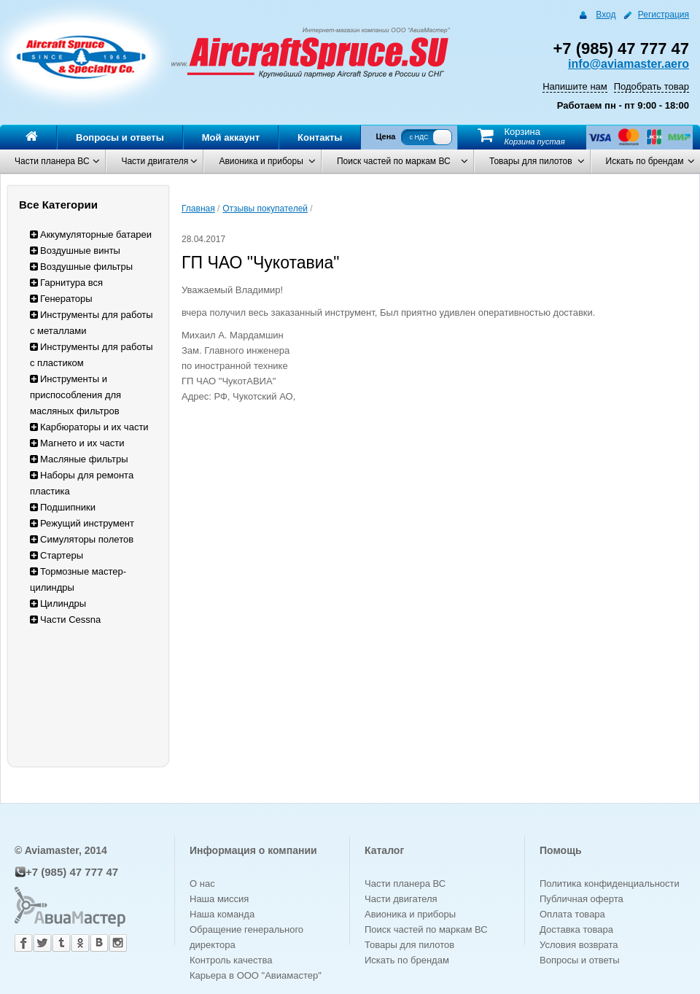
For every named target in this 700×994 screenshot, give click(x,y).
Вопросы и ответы (120, 137)
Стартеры (56, 555)
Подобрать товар (651, 86)
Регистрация (663, 14)
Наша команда (222, 914)
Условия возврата (579, 944)
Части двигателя (154, 161)
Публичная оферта (581, 898)
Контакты (320, 137)
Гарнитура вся (66, 282)
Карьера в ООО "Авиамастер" (256, 975)
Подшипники (63, 507)
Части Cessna (65, 619)
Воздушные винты (75, 250)
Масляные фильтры (79, 459)
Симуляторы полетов (81, 539)
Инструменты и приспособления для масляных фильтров (75, 394)
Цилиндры (58, 603)
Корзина (522, 131)
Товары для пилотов (530, 161)
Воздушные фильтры (81, 266)
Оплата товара (572, 914)
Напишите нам (574, 86)
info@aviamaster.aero (628, 64)
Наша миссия (219, 898)
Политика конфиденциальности (610, 883)
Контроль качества (231, 960)
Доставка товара (576, 929)
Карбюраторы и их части (89, 427)
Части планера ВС (52, 161)
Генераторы (61, 298)
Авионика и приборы (261, 161)
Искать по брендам (645, 161)
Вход (605, 14)
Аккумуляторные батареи (91, 234)
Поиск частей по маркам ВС (394, 161)
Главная (198, 208)
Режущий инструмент (82, 523)
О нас (202, 883)
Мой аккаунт (231, 137)
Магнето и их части (77, 443)
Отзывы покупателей (265, 208)
